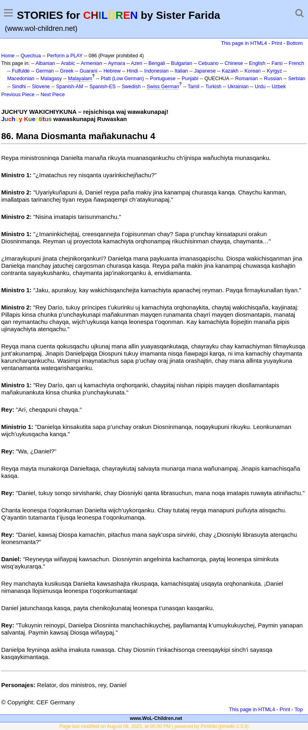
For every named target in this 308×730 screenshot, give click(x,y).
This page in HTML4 (244, 43)
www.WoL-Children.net (156, 718)
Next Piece (53, 94)
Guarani (88, 71)
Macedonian (20, 78)
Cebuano (208, 63)
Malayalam (80, 78)
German (45, 71)
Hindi (132, 71)
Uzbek (279, 86)
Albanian (45, 63)
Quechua (30, 56)
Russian (273, 78)
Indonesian (156, 71)
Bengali (156, 63)
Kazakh (230, 71)
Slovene (41, 86)
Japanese (205, 71)
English (257, 63)
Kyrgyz (274, 71)
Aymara (116, 63)
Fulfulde (21, 71)
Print (277, 43)
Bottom (295, 43)
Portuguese (163, 78)
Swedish (131, 86)
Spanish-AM (69, 86)
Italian (181, 71)
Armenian (91, 63)
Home (7, 56)
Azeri (136, 63)
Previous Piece (17, 94)
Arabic (68, 63)
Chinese (234, 63)
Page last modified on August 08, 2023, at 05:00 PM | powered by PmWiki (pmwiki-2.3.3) (153, 726)
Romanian (246, 78)
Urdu (260, 86)
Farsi (277, 63)
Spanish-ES (102, 86)
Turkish (213, 86)
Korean (253, 71)
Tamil (193, 86)
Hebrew (112, 71)
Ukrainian (238, 86)
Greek (66, 71)
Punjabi (190, 78)
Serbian (296, 78)
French (296, 63)
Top (298, 709)
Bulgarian (181, 63)
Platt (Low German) (122, 78)
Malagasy (51, 78)
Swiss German (163, 86)
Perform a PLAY (65, 56)
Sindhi (19, 86)
